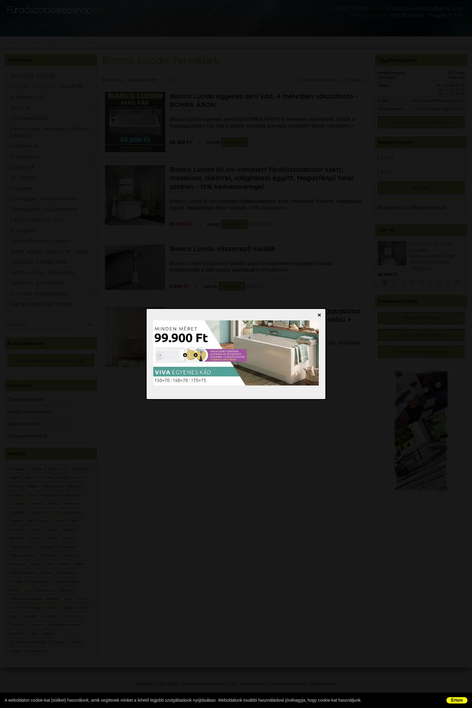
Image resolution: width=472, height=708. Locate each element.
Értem (457, 700)
